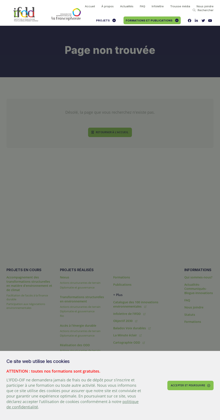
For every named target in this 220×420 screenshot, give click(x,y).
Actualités (126, 6)
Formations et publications (152, 20)
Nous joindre (205, 6)
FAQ (142, 6)
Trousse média (180, 6)
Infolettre (158, 6)
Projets (106, 20)
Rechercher (203, 10)
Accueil (90, 6)
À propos (107, 6)
